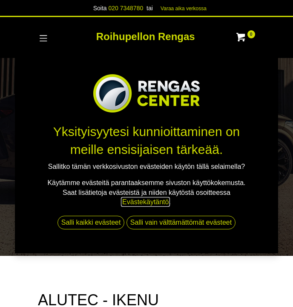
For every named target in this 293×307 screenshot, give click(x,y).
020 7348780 (125, 8)
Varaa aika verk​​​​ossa (184, 9)
